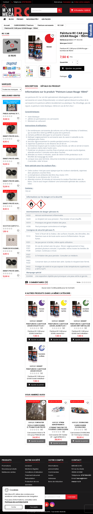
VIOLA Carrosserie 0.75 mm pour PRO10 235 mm (36, 427)
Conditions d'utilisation (34, 472)
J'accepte (34, 507)
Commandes (53, 472)
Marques (6, 84)
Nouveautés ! (32, 19)
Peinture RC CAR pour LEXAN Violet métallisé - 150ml (36, 371)
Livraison (28, 466)
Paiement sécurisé (32, 475)
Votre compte (55, 460)
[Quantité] (72, 62)
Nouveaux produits (9, 469)
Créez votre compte (82, 2)
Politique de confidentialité (16, 502)
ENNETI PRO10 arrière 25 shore (11, 181)
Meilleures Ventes (11, 95)
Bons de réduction (55, 481)
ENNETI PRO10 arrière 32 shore (11, 271)
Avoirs (50, 475)
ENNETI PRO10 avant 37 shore (11, 136)
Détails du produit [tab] (50, 86)
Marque (63, 43)
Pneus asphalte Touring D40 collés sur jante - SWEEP (11, 114)
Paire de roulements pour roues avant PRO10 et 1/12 (11, 248)
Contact (6, 2)
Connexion (67, 2)
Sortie (13, 507)
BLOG (11, 19)
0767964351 (26, 2)
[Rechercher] (46, 10)
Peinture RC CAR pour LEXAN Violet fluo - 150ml (36, 326)
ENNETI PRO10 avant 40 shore (11, 203)
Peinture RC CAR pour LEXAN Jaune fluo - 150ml (58, 326)
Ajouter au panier (72, 68)
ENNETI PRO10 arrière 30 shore (11, 159)
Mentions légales (32, 469)
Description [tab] (31, 86)
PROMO (20, 19)
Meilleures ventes (9, 472)
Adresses (52, 478)
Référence (64, 40)
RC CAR (5, 33)
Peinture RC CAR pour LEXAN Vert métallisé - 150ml (80, 326)
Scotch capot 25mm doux (11, 226)
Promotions (6, 466)
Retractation (30, 478)
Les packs (46, 19)
